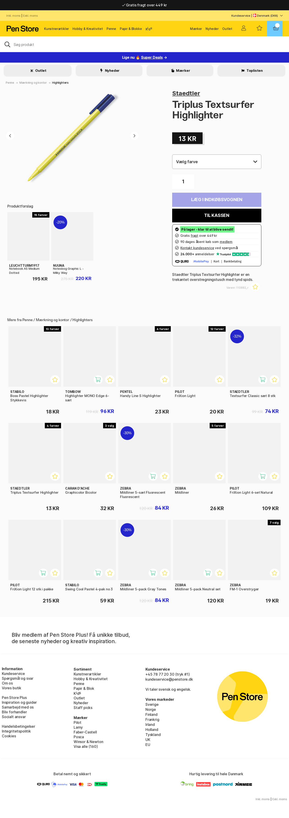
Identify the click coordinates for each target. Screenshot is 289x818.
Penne (111, 29)
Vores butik (11, 688)
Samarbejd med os (18, 707)
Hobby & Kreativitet (87, 29)
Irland (150, 724)
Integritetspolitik (16, 731)
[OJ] (144, 44)
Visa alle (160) (86, 746)
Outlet (227, 29)
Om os (7, 683)
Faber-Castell (85, 732)
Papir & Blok (84, 688)
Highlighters (60, 82)
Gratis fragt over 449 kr (144, 5)
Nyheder (212, 29)
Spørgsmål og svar (17, 678)
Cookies (9, 736)
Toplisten (254, 70)
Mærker (196, 29)
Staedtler (186, 93)
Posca (79, 737)
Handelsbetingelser (18, 726)
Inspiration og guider (19, 702)
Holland (151, 729)
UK (147, 739)
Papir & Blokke (131, 29)
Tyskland (153, 734)
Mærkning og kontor (33, 82)
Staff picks (83, 707)
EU (147, 744)
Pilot (77, 722)
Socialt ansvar (14, 716)
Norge (150, 709)
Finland (151, 714)
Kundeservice (240, 15)
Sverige (152, 704)
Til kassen (216, 215)
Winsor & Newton (88, 741)
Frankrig (152, 719)
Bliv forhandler (14, 712)
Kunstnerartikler (56, 29)
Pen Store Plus (14, 697)
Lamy (78, 727)
